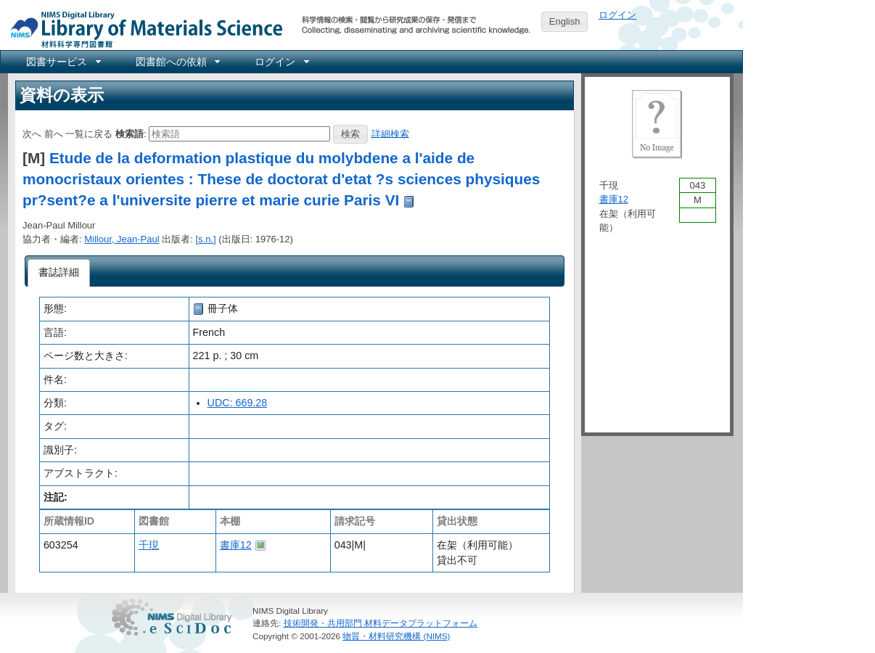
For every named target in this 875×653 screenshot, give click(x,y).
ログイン (617, 14)
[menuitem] (62, 62)
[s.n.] (205, 239)
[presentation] (59, 273)
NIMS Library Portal (142, 29)
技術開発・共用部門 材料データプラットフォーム (380, 623)
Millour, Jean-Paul (121, 239)
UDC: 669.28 (238, 402)
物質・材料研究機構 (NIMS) (396, 636)
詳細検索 (390, 133)
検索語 (129, 133)
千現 (149, 545)
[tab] (59, 273)
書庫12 (236, 545)
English (564, 21)
